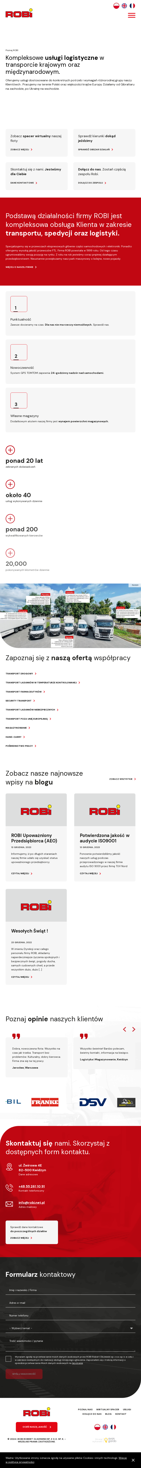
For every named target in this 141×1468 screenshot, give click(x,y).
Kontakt (120, 1413)
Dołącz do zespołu (90, 182)
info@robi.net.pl (32, 1202)
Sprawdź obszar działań (94, 149)
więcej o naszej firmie (19, 267)
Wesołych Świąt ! (29, 931)
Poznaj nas (85, 1409)
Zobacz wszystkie (120, 779)
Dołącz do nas (91, 1413)
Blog (108, 1413)
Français (132, 6)
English (124, 6)
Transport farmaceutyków (24, 691)
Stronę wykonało (97, 1440)
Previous (124, 1029)
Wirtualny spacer (107, 1409)
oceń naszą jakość (35, 1426)
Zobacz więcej (19, 149)
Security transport (19, 700)
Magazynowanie (16, 727)
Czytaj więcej (20, 873)
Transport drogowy (19, 673)
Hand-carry (13, 736)
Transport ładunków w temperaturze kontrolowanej (41, 682)
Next (133, 1029)
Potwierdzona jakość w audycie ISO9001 (105, 838)
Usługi (127, 1409)
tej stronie (77, 1363)
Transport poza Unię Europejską (27, 718)
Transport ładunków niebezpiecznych (30, 709)
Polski (116, 6)
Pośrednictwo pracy (19, 745)
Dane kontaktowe (22, 182)
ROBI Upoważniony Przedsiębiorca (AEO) (34, 838)
